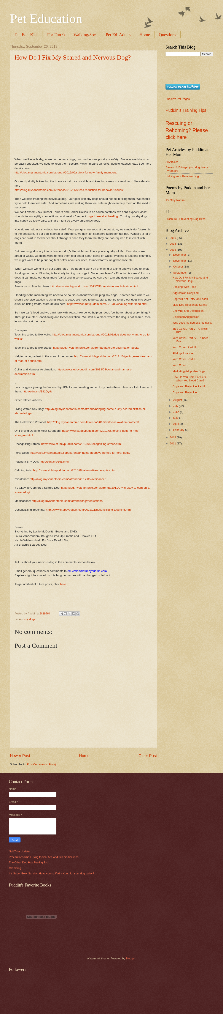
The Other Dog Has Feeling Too (28, 862)
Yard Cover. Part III (184, 347)
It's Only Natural (175, 200)
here (63, 584)
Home (144, 34)
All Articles (172, 162)
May (176, 417)
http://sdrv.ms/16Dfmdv (54, 461)
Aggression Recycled (185, 292)
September (180, 272)
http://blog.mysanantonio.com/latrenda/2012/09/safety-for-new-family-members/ (65, 172)
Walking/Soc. (85, 34)
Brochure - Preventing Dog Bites (185, 218)
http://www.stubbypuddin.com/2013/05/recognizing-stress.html (81, 444)
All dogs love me (182, 353)
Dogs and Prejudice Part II (188, 386)
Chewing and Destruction (188, 310)
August (178, 400)
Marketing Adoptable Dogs (188, 371)
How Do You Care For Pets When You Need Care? (189, 378)
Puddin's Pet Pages (178, 99)
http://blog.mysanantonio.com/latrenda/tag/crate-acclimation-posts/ (96, 347)
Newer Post (20, 756)
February (179, 429)
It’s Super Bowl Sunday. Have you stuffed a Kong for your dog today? (51, 873)
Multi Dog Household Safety (189, 304)
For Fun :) (56, 34)
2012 (173, 437)
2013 (173, 249)
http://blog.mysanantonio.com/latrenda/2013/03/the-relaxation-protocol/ (93, 422)
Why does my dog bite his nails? (192, 322)
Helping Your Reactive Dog (182, 176)
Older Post (148, 756)
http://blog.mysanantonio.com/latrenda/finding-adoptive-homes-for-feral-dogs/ (80, 452)
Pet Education (46, 18)
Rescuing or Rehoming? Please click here (187, 130)
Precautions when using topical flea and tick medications (43, 857)
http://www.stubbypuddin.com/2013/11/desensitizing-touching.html (88, 509)
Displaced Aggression (185, 316)
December (180, 254)
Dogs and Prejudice (184, 392)
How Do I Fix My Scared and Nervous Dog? (72, 57)
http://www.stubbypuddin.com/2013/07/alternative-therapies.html (74, 470)
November (180, 260)
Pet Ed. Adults (118, 34)
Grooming (15, 868)
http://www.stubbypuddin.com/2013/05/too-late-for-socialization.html (94, 286)
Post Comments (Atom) (41, 764)
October (178, 266)
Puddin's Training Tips (186, 110)
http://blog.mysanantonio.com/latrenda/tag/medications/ (67, 500)
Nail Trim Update (19, 851)
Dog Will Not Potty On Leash (190, 299)
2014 (173, 243)
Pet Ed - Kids (26, 34)
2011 (173, 443)
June (176, 412)
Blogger (130, 958)
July (176, 406)
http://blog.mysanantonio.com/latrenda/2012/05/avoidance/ (67, 479)
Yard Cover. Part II (183, 359)
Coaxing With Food (184, 286)
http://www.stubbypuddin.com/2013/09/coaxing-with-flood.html (107, 303)
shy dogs (29, 619)
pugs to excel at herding (102, 216)
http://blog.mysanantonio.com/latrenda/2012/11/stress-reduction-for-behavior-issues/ (69, 190)
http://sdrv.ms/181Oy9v (38, 391)
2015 (173, 237)
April (176, 423)
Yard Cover (179, 365)
